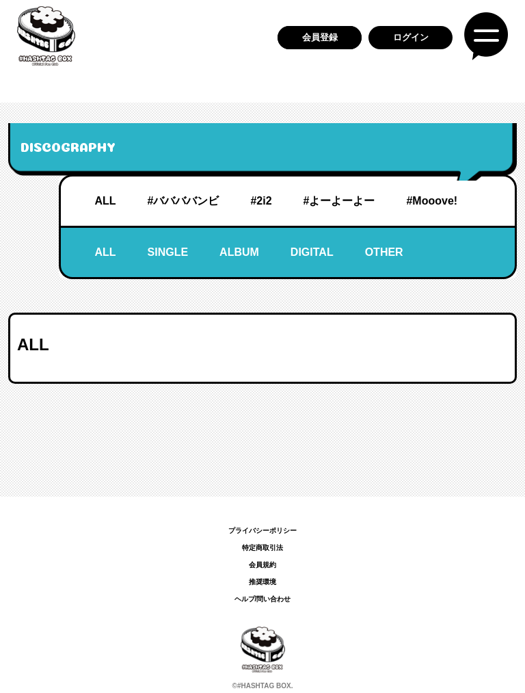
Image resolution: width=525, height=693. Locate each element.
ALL (105, 201)
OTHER (384, 252)
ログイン (411, 37)
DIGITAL (312, 252)
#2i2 (260, 201)
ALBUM (239, 252)
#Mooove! (431, 201)
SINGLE (168, 252)
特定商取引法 (262, 547)
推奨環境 (262, 582)
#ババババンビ (183, 201)
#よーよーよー (339, 201)
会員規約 (262, 564)
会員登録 (320, 37)
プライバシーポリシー (262, 530)
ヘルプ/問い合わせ (262, 599)
